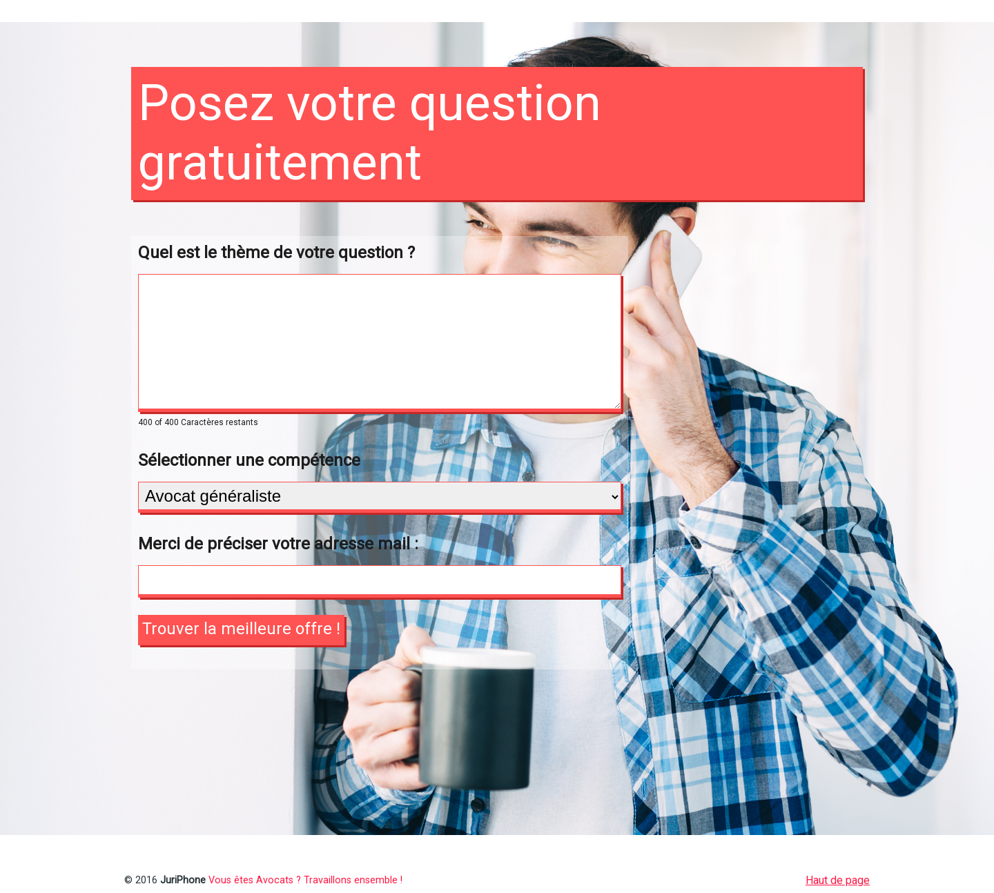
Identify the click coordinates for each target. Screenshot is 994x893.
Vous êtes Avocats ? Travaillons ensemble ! (305, 880)
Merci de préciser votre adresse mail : (278, 543)
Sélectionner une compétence (249, 460)
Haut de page (838, 880)
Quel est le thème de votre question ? (276, 252)
